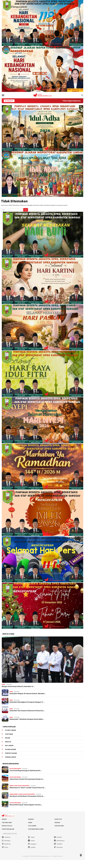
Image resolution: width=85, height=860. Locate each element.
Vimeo (5, 847)
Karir (30, 822)
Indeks (4, 819)
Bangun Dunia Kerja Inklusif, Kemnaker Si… (18, 686)
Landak (20, 794)
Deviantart (58, 847)
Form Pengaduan (8, 829)
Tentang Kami (7, 822)
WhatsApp (6, 841)
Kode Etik (58, 819)
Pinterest (58, 837)
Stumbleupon (59, 841)
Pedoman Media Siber (35, 829)
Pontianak (9, 734)
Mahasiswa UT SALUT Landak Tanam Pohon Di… (28, 788)
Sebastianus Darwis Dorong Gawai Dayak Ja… (27, 779)
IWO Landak (9, 745)
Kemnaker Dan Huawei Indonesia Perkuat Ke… (27, 711)
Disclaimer (32, 826)
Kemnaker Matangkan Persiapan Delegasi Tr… (27, 702)
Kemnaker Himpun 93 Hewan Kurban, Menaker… (28, 694)
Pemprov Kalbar (11, 753)
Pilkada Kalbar (10, 749)
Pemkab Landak (10, 757)
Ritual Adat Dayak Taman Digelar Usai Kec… (26, 805)
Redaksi (31, 819)
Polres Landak (10, 730)
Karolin (8, 742)
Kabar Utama (13, 785)
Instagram (32, 844)
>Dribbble (58, 844)
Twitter (31, 837)
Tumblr (31, 841)
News (3, 684)
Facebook (6, 837)
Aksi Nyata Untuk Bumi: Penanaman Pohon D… (27, 796)
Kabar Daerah (14, 794)
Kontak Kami (59, 826)
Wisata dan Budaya (15, 768)
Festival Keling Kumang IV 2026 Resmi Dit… (26, 771)
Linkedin (31, 847)
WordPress (6, 844)
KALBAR (7, 738)
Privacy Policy (7, 826)
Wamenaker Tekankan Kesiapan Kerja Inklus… (27, 719)
